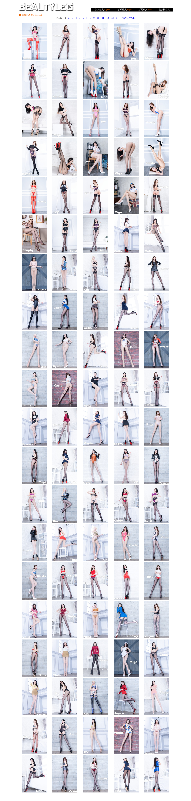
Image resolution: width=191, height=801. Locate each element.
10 (98, 18)
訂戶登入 (122, 9)
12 (107, 18)
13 (112, 18)
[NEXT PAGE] (128, 18)
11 (103, 18)
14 (117, 18)
